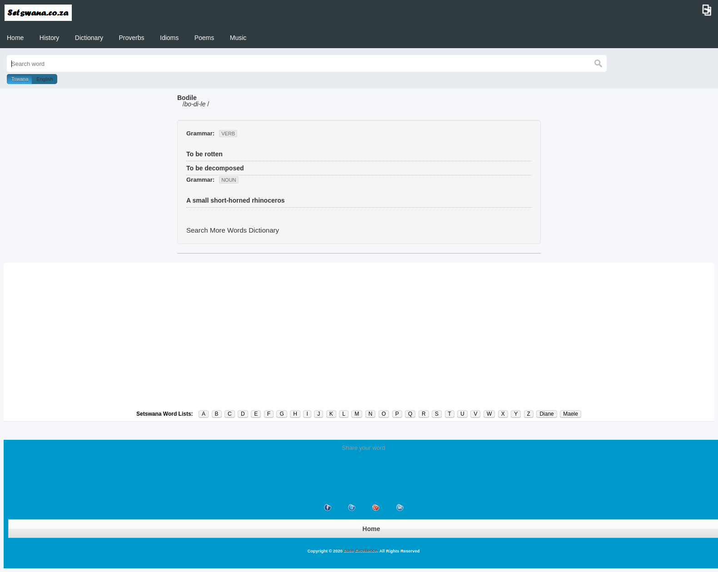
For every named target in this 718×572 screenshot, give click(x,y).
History (50, 37)
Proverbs (132, 37)
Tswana (19, 79)
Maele (570, 414)
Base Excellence (360, 550)
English (44, 79)
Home (15, 37)
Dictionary (89, 37)
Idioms (169, 37)
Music (238, 37)
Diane (546, 414)
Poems (204, 37)
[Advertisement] (359, 336)
